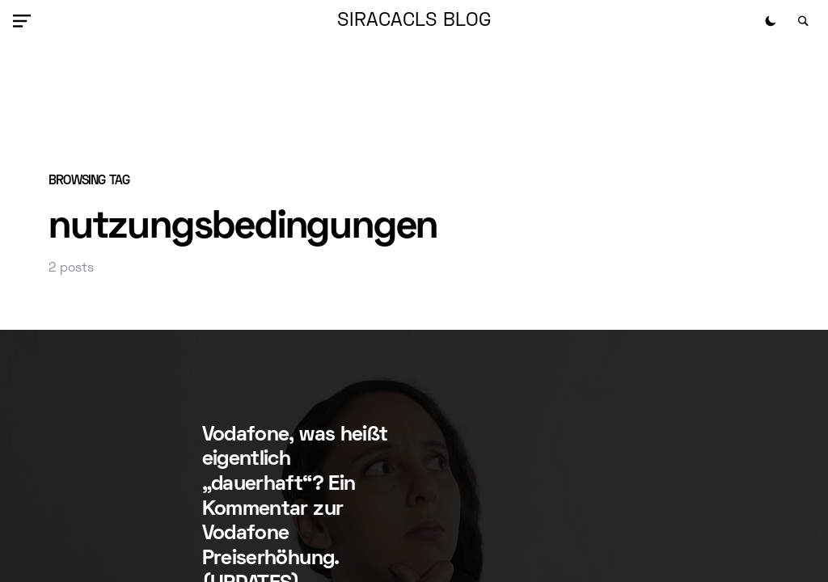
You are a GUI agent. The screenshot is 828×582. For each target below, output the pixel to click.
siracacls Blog (414, 21)
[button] (25, 21)
